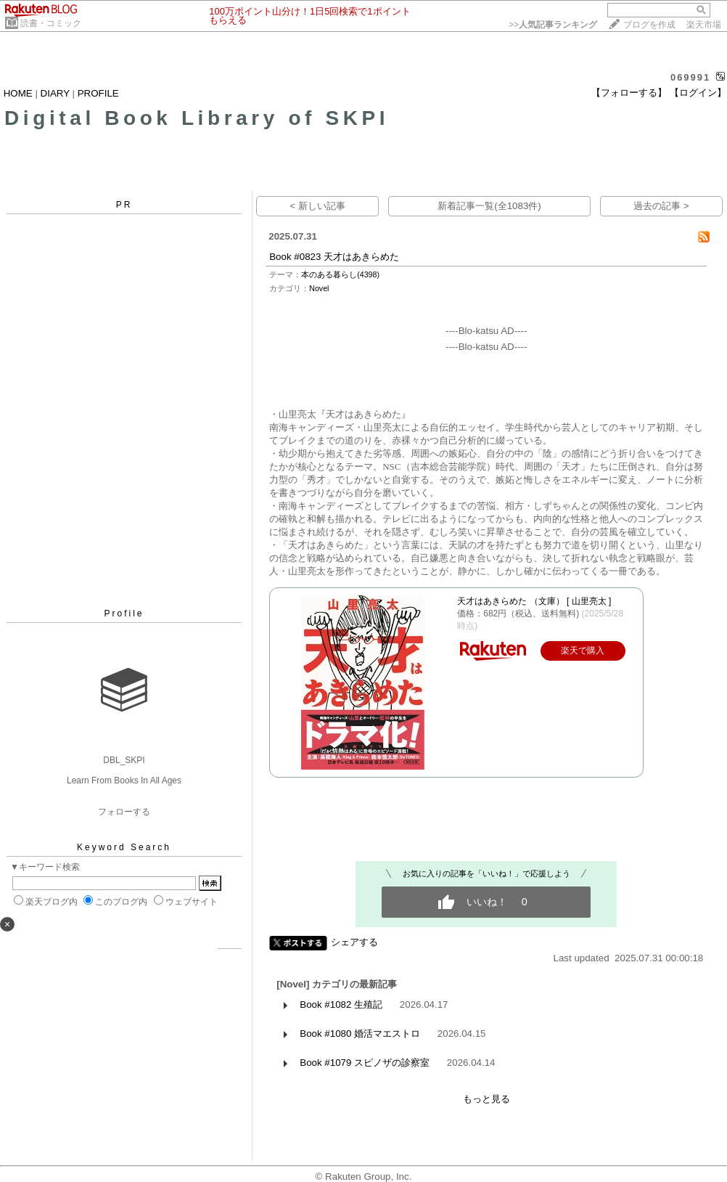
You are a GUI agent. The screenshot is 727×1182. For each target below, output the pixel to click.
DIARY (55, 93)
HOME (18, 93)
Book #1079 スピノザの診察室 (365, 1062)
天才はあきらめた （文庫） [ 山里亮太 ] (534, 601)
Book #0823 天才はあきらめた (334, 256)
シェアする (354, 942)
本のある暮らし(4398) (340, 274)
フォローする (124, 812)
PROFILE (98, 93)
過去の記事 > (661, 205)
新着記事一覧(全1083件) (489, 205)
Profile (124, 613)
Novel (319, 288)
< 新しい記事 (317, 205)
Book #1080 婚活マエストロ (360, 1033)
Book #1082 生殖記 (341, 1004)
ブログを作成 (649, 25)
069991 (690, 77)
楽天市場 (703, 25)
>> (553, 25)
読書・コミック (50, 23)
